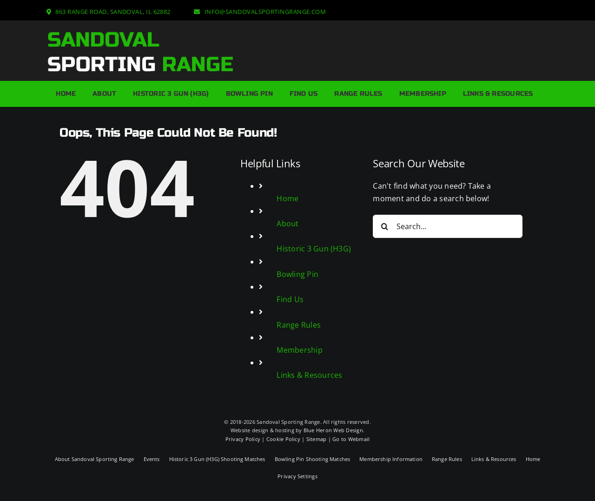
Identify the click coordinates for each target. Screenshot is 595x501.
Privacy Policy (242, 438)
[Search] (384, 226)
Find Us (290, 299)
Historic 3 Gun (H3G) (314, 249)
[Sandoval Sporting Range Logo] (140, 33)
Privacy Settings (297, 476)
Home (287, 198)
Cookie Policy (283, 438)
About (287, 223)
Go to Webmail (351, 438)
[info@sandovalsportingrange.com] (260, 11)
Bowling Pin (297, 274)
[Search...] (447, 226)
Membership (299, 350)
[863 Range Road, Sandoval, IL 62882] (108, 11)
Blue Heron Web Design (333, 430)
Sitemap (316, 438)
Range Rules (299, 325)
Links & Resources (309, 375)
